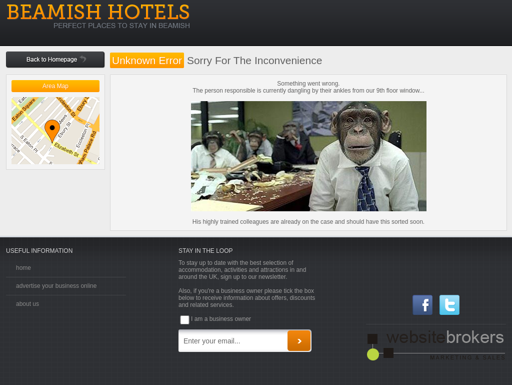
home (23, 267)
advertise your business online (56, 285)
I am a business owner (221, 318)
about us (27, 303)
